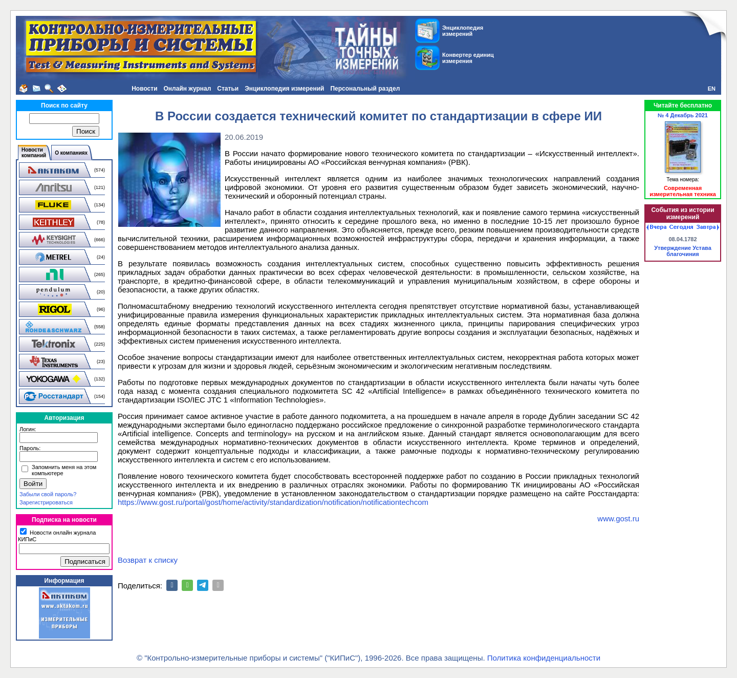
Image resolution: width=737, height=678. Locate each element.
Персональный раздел (365, 88)
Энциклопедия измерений (284, 88)
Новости (144, 88)
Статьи (228, 88)
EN (712, 89)
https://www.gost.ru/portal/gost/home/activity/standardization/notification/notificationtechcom (273, 502)
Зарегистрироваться (46, 502)
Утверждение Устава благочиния (682, 251)
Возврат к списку (148, 560)
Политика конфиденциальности (543, 657)
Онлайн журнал (187, 88)
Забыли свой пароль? (47, 494)
